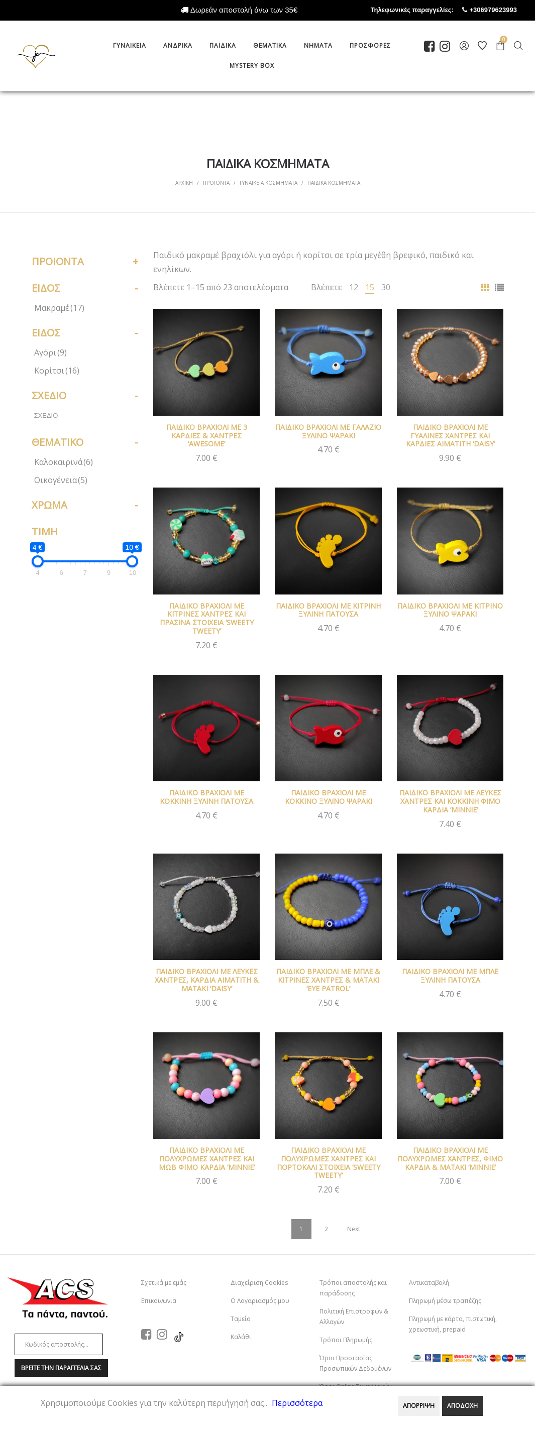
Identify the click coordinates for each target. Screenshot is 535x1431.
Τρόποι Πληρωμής (345, 1340)
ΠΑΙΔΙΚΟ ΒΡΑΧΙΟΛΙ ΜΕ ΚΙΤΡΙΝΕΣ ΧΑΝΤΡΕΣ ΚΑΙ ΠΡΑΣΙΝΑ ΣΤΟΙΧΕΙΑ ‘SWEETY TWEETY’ (207, 618)
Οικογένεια (60, 480)
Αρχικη (184, 182)
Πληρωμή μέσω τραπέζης (445, 1300)
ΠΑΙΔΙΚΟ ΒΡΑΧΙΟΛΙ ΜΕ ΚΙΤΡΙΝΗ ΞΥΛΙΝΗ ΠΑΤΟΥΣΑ (328, 610)
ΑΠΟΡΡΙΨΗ (419, 1405)
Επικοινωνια (158, 1300)
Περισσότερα (297, 1402)
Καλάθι (241, 1337)
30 (385, 287)
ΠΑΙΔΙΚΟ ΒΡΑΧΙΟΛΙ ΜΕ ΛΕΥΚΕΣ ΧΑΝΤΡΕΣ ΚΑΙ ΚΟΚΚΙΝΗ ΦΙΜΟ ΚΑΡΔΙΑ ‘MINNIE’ (450, 801)
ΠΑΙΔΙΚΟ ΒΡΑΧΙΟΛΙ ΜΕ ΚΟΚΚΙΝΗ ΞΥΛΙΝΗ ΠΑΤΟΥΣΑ (206, 797)
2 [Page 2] (326, 1229)
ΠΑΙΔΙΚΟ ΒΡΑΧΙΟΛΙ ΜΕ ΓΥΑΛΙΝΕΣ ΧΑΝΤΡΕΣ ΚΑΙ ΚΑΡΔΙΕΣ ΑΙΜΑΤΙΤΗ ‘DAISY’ (450, 435)
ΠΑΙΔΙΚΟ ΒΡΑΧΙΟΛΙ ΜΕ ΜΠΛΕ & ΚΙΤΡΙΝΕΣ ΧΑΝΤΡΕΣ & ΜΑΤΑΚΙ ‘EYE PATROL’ (328, 980)
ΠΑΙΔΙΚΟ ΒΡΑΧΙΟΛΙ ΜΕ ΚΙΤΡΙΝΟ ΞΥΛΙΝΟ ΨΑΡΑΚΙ (450, 610)
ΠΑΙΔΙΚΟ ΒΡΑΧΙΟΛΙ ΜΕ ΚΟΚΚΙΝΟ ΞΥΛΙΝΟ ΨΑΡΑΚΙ (328, 797)
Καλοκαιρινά (63, 461)
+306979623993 (502, 10)
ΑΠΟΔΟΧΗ (462, 1405)
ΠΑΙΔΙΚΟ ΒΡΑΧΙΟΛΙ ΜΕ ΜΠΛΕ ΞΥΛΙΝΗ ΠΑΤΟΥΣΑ (450, 976)
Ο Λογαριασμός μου (260, 1300)
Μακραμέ (59, 307)
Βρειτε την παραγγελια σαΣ (61, 1368)
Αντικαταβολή (429, 1282)
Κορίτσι (56, 370)
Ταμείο (241, 1319)
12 (353, 287)
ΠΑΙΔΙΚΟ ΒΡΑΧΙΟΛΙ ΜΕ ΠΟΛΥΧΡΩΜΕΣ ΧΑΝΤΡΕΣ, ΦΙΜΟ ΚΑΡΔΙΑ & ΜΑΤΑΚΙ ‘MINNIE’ (450, 1158)
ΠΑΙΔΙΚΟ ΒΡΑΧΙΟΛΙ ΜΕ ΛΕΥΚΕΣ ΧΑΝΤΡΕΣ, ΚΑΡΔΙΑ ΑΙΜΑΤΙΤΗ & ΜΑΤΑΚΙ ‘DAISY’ (207, 980)
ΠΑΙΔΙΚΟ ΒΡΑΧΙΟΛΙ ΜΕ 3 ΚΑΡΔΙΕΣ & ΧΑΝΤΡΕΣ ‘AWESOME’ (206, 435)
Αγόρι (50, 352)
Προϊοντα (216, 182)
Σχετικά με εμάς (163, 1282)
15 (369, 287)
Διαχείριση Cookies (259, 1282)
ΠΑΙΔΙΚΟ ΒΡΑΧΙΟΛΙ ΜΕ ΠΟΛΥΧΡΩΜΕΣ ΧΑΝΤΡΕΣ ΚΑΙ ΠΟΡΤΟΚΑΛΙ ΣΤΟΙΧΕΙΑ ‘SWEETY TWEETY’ (328, 1162)
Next (353, 1229)
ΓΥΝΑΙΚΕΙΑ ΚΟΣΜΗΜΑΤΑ (268, 182)
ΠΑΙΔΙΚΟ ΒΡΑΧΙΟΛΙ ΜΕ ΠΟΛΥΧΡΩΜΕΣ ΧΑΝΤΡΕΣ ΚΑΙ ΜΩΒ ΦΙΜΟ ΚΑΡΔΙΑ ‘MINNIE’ (207, 1158)
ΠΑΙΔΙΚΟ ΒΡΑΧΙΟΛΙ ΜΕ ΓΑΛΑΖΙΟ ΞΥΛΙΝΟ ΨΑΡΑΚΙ (328, 431)
